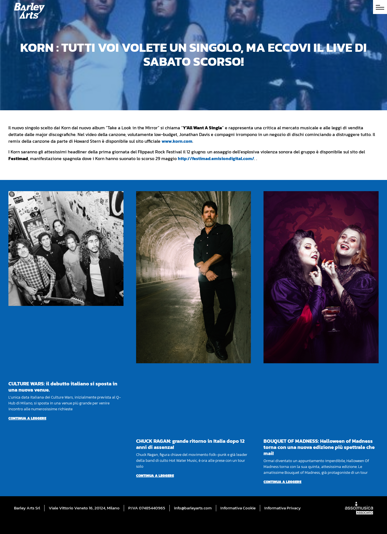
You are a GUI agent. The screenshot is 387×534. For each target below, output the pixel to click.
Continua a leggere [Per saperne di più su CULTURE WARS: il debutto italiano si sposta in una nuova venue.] (27, 418)
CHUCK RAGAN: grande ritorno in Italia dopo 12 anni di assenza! (190, 444)
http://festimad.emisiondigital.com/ (216, 158)
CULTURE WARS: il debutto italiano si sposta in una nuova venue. (62, 387)
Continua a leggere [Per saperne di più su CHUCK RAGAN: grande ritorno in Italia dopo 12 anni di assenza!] (155, 475)
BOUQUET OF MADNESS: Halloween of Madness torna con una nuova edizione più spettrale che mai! (319, 447)
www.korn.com (177, 141)
